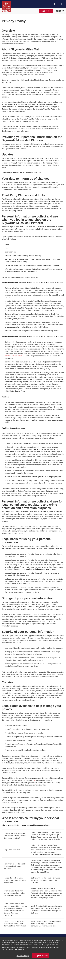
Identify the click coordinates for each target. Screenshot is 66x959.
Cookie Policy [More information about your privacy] (19, 950)
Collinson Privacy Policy (13, 356)
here (33, 780)
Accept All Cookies (41, 956)
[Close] (62, 941)
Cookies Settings (23, 956)
